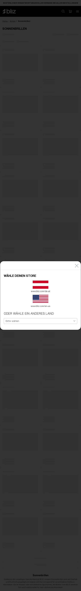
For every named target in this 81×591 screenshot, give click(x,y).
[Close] (77, 265)
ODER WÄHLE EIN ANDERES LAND (29, 313)
